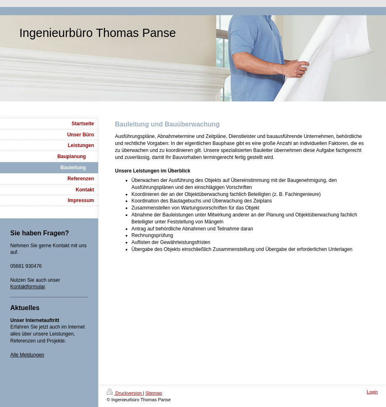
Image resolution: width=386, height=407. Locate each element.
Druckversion (125, 393)
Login (372, 391)
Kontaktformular (27, 287)
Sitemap (153, 393)
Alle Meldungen (27, 355)
